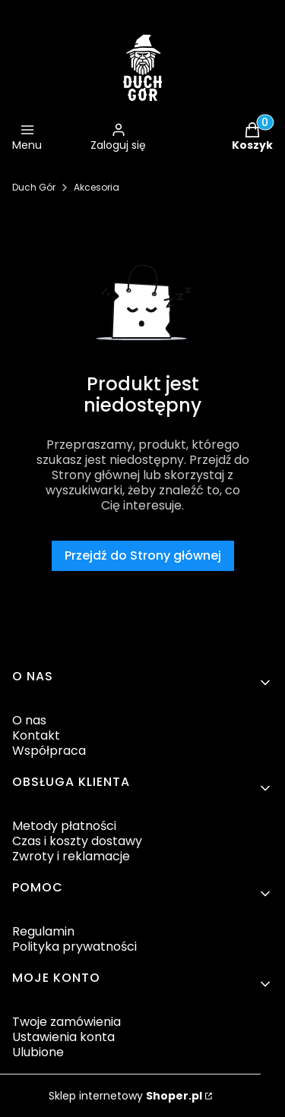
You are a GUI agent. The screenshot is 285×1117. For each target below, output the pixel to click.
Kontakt (36, 735)
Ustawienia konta (63, 1037)
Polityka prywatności (74, 946)
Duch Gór (33, 187)
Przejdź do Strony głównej (143, 555)
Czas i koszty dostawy (77, 841)
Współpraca (49, 750)
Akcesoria (96, 187)
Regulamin (43, 931)
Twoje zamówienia (66, 1021)
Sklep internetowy (125, 1095)
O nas (29, 720)
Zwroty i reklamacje (71, 856)
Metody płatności (64, 826)
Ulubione (38, 1052)
